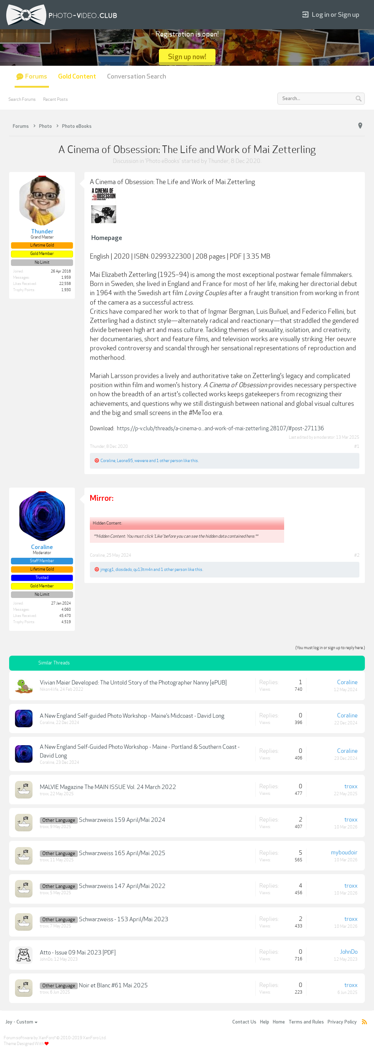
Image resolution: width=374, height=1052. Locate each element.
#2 (356, 555)
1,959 (66, 277)
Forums (36, 76)
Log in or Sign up (330, 15)
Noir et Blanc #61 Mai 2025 (113, 985)
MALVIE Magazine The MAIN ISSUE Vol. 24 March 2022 (108, 787)
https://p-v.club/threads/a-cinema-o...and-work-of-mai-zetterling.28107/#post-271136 (220, 428)
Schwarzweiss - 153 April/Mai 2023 (123, 919)
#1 (356, 446)
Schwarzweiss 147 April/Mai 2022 (122, 886)
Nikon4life (49, 689)
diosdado (123, 569)
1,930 (66, 290)
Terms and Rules (306, 1022)
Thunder (218, 161)
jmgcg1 (107, 569)
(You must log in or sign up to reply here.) (330, 647)
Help (264, 1022)
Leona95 (125, 460)
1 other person (169, 460)
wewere (141, 460)
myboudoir (344, 852)
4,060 (66, 609)
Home (279, 1022)
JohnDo (46, 959)
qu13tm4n (143, 569)
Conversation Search (136, 76)
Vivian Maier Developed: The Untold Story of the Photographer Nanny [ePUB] (133, 682)
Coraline (107, 460)
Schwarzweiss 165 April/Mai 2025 (122, 853)
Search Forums (22, 99)
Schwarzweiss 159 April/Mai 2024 (122, 820)
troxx (44, 794)
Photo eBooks (162, 161)
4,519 (66, 622)
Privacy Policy (342, 1022)
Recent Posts (55, 99)
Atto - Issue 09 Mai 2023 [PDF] (78, 952)
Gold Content (77, 76)
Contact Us (244, 1022)
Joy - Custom (21, 1022)
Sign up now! (187, 57)
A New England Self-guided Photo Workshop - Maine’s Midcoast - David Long (132, 716)
